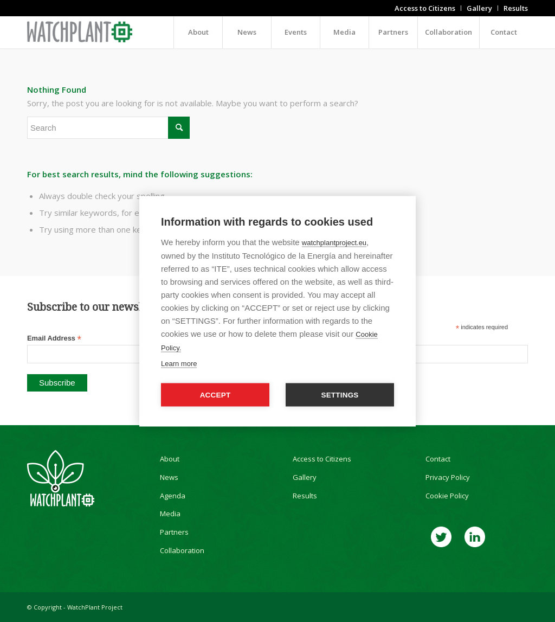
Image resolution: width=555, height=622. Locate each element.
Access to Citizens (322, 459)
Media (170, 513)
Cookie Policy (447, 496)
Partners (174, 532)
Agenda (172, 496)
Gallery (305, 477)
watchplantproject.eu (334, 242)
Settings (339, 394)
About (169, 459)
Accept (215, 394)
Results (305, 496)
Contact (437, 459)
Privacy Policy (447, 477)
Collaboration (182, 550)
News (169, 477)
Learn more (179, 363)
